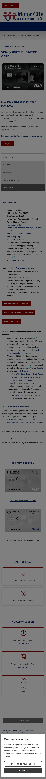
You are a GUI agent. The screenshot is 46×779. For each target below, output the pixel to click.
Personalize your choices (23, 764)
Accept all (23, 770)
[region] (23, 755)
